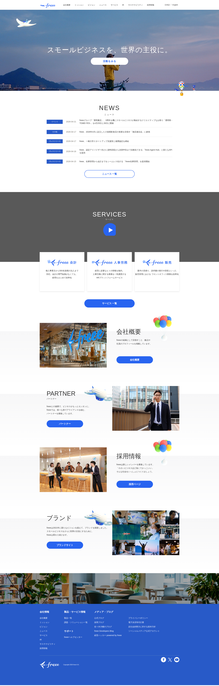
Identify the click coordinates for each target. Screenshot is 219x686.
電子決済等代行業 (136, 623)
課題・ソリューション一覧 (76, 623)
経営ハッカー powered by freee (108, 636)
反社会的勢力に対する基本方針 (142, 627)
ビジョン (91, 5)
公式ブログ (99, 619)
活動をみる (109, 61)
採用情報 (150, 5)
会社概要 (66, 5)
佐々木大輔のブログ (103, 627)
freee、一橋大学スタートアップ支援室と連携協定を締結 (104, 141)
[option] (109, 50)
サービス (114, 5)
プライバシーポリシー (138, 619)
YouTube (176, 660)
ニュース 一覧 (109, 174)
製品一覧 (68, 619)
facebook (163, 660)
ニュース (103, 5)
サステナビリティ (135, 5)
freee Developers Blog (104, 632)
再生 (109, 230)
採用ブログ (99, 623)
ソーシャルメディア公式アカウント (144, 632)
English (175, 5)
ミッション (79, 5)
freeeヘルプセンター (73, 638)
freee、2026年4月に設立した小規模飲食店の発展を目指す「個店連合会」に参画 (114, 132)
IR (123, 5)
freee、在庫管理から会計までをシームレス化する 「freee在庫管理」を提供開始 (114, 161)
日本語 (167, 5)
